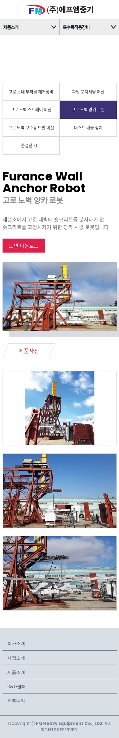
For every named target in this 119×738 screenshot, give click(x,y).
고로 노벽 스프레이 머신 (30, 109)
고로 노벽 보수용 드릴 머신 (31, 128)
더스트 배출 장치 (88, 128)
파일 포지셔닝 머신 (88, 92)
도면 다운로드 (24, 245)
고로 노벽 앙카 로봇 (88, 109)
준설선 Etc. (31, 145)
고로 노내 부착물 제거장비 (31, 92)
